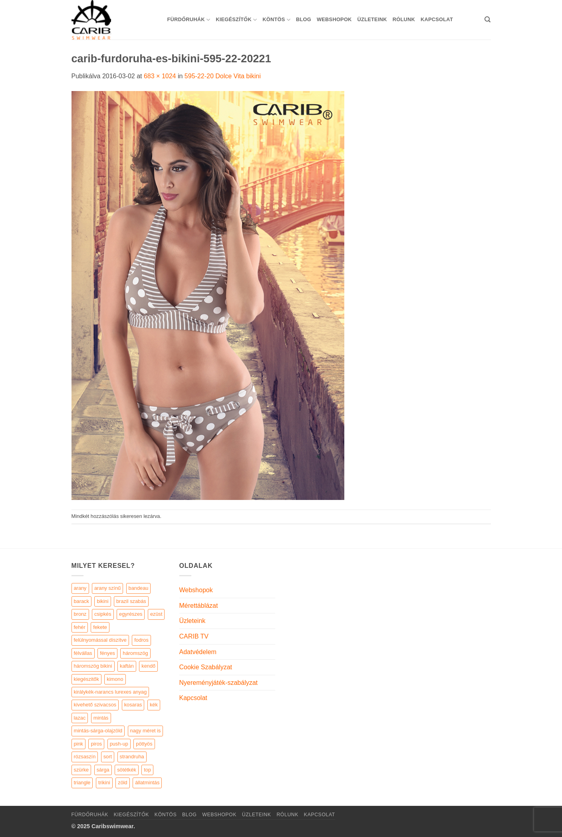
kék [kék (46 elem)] (154, 705)
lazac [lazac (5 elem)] (80, 718)
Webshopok (334, 19)
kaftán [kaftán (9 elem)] (127, 666)
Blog (303, 19)
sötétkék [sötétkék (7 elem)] (126, 770)
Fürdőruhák (189, 20)
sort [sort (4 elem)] (107, 757)
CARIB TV (194, 636)
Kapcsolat (437, 19)
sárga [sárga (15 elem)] (103, 770)
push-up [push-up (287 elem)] (119, 744)
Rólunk (404, 19)
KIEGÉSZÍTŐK (236, 20)
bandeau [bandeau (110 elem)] (139, 588)
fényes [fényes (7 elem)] (107, 653)
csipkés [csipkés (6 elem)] (102, 614)
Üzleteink (372, 19)
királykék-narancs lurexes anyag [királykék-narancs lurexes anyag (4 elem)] (110, 692)
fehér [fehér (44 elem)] (79, 627)
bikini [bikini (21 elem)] (102, 601)
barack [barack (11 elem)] (81, 601)
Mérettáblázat (198, 605)
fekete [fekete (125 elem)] (100, 627)
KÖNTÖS (276, 20)
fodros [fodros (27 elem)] (141, 640)
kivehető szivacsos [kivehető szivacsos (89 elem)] (95, 705)
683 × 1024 (160, 76)
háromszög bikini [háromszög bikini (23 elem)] (93, 666)
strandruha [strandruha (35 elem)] (132, 757)
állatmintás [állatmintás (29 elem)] (147, 782)
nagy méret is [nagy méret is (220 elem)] (145, 731)
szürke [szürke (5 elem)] (81, 770)
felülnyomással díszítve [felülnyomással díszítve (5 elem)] (100, 640)
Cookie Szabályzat (205, 667)
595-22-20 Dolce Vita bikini (223, 76)
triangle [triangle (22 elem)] (82, 782)
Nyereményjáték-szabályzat (218, 682)
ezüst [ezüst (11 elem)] (156, 614)
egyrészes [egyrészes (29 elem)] (130, 614)
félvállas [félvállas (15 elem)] (83, 653)
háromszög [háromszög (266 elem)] (135, 653)
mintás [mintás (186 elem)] (101, 718)
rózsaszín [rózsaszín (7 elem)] (85, 757)
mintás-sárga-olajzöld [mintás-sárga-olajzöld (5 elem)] (98, 731)
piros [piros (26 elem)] (96, 744)
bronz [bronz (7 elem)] (80, 614)
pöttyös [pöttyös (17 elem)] (144, 744)
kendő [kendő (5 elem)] (148, 666)
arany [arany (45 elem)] (80, 588)
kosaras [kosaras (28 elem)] (133, 705)
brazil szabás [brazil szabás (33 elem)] (131, 601)
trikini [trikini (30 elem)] (104, 782)
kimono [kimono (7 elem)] (115, 679)
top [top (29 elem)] (147, 770)
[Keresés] (488, 19)
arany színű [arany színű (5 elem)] (107, 588)
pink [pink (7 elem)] (78, 744)
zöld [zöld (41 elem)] (122, 782)
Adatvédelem (197, 652)
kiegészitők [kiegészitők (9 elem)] (86, 679)
